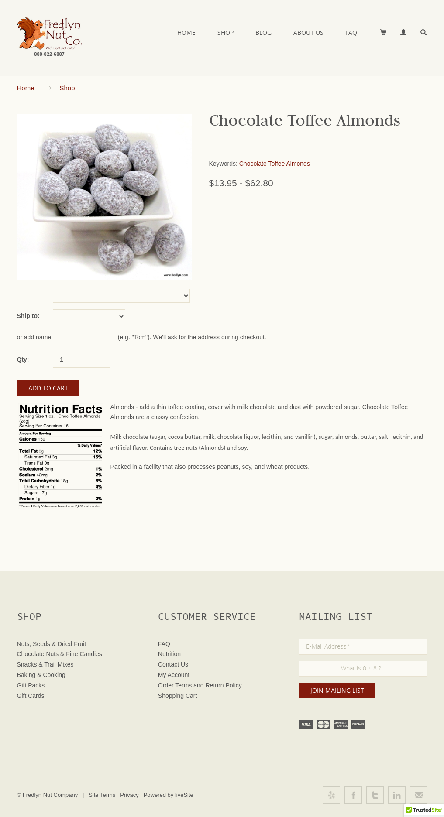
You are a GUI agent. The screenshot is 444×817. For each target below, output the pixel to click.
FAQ (351, 32)
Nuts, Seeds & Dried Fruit (51, 643)
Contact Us (173, 664)
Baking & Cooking (41, 674)
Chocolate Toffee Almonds (274, 163)
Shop (225, 32)
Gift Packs (31, 685)
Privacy (129, 795)
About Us (308, 32)
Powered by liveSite (168, 795)
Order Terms (175, 685)
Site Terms (102, 795)
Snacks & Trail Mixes (45, 664)
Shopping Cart (177, 695)
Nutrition (169, 653)
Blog (263, 32)
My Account (173, 674)
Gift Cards (31, 695)
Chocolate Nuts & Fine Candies (59, 653)
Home (186, 32)
